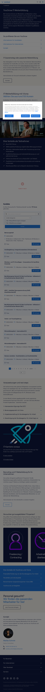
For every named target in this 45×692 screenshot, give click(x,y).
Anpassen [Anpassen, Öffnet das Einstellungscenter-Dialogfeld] (9, 115)
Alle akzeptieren (36, 115)
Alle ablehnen (25, 115)
